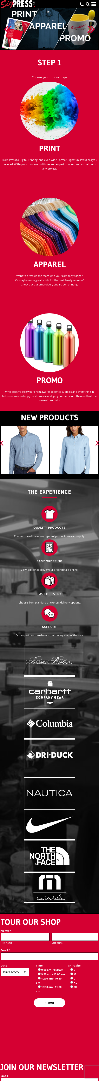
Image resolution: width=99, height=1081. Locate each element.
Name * (6, 930)
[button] (88, 4)
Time (39, 965)
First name (6, 942)
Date (4, 965)
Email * (5, 950)
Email (4, 1076)
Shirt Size (74, 965)
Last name (57, 942)
